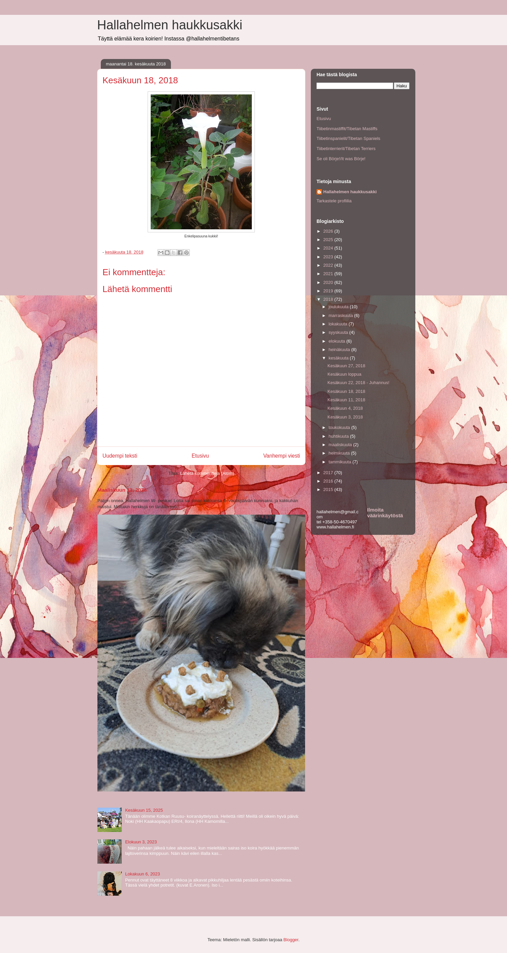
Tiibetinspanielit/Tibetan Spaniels (348, 138)
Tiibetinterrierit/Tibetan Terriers (346, 148)
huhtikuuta (339, 436)
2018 (328, 299)
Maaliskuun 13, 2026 (122, 490)
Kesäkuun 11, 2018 (346, 399)
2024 (328, 248)
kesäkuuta (339, 357)
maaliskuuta (341, 444)
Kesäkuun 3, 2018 (345, 417)
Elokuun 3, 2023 (141, 841)
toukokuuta (340, 427)
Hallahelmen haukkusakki (169, 25)
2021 (328, 273)
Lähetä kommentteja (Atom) (207, 473)
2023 (328, 256)
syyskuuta (339, 332)
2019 (328, 290)
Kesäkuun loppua (344, 374)
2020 (328, 282)
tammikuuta (341, 461)
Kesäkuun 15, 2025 (144, 810)
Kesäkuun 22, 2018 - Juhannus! (358, 382)
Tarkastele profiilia (334, 200)
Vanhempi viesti (281, 456)
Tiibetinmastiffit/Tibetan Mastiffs (347, 128)
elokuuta (338, 341)
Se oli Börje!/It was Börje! (341, 158)
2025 (328, 239)
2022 (328, 265)
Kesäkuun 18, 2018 (346, 391)
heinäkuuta (340, 349)
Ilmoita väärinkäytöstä (385, 512)
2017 (328, 472)
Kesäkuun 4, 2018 (345, 408)
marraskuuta (341, 315)
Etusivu (200, 456)
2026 (328, 231)
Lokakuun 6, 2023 (142, 873)
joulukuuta (339, 306)
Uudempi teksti (119, 456)
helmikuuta (340, 453)
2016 (328, 481)
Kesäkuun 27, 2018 (346, 365)
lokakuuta (339, 323)
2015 (328, 489)
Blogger (291, 939)
